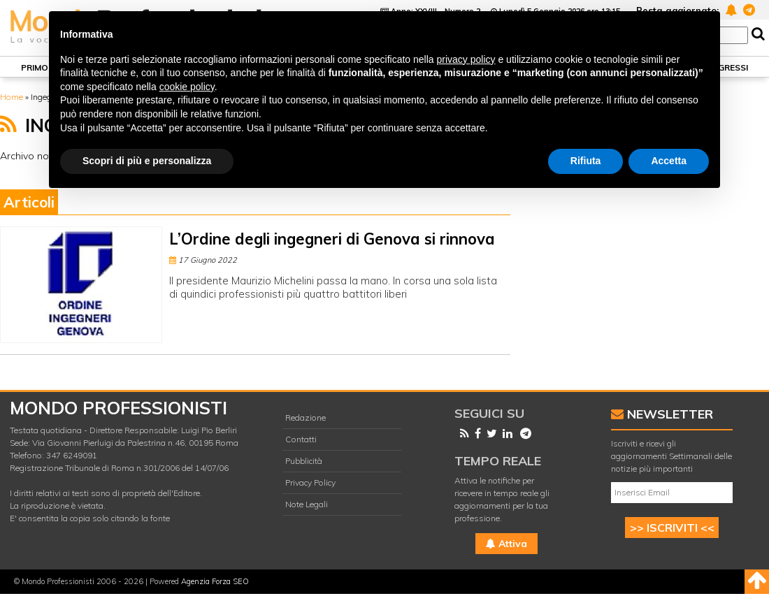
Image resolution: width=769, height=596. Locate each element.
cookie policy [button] (187, 86)
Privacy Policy (310, 482)
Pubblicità (303, 461)
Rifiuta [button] (585, 160)
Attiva (506, 543)
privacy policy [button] (466, 59)
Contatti (301, 439)
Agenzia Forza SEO (215, 581)
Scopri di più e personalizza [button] (146, 160)
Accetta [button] (669, 160)
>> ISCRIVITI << (672, 528)
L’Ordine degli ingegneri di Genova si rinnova (332, 239)
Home (11, 97)
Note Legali (306, 504)
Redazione (305, 417)
